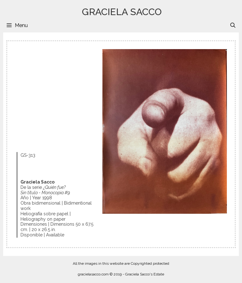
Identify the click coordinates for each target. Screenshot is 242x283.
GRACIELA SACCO (122, 11)
